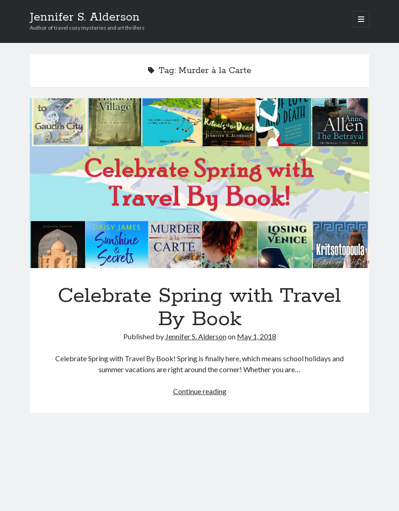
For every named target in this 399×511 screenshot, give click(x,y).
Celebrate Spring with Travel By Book (200, 183)
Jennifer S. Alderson (85, 17)
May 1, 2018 (256, 336)
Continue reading (199, 391)
